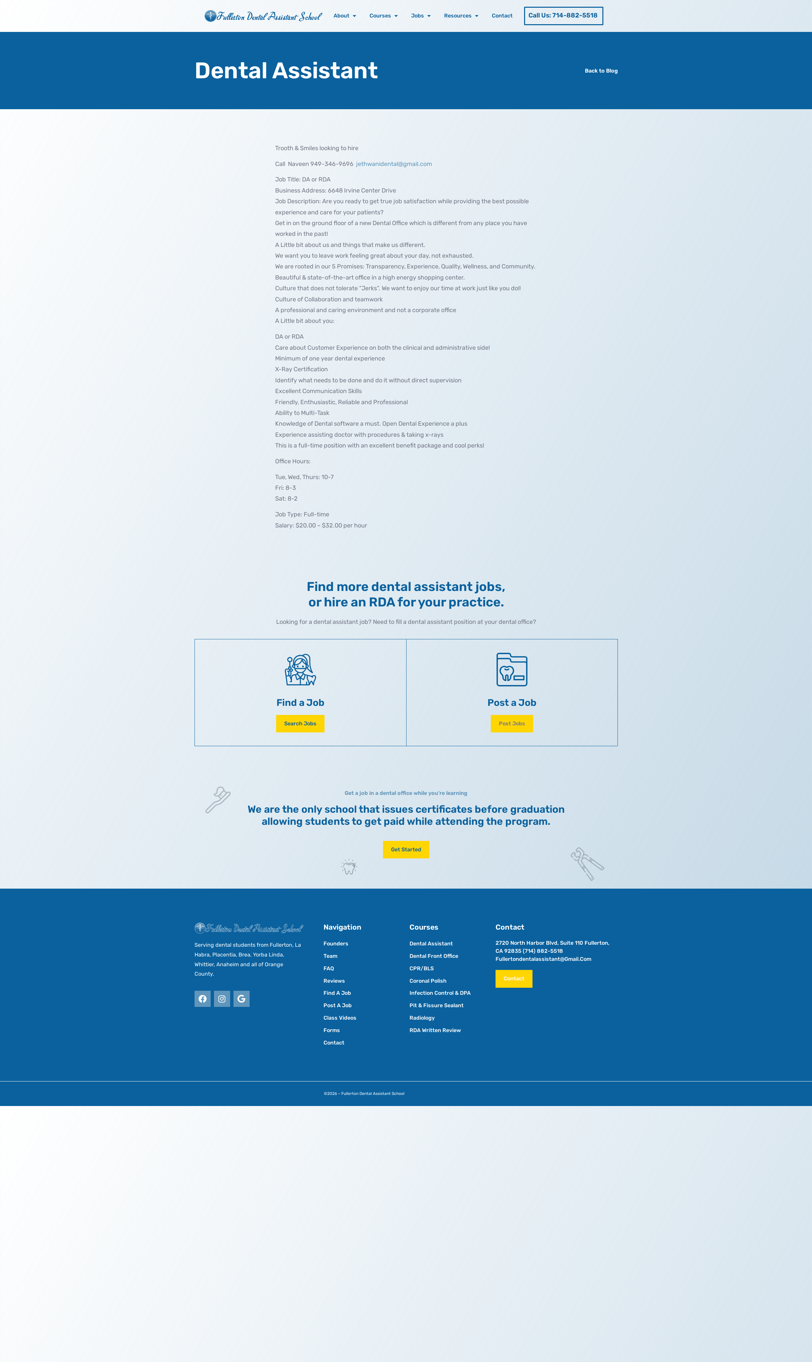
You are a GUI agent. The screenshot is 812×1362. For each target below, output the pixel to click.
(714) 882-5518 (543, 951)
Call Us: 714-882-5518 (563, 15)
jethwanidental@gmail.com (394, 164)
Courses (384, 16)
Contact (502, 15)
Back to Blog (601, 71)
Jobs (421, 16)
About (345, 16)
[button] (512, 724)
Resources (461, 16)
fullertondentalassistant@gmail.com (543, 959)
